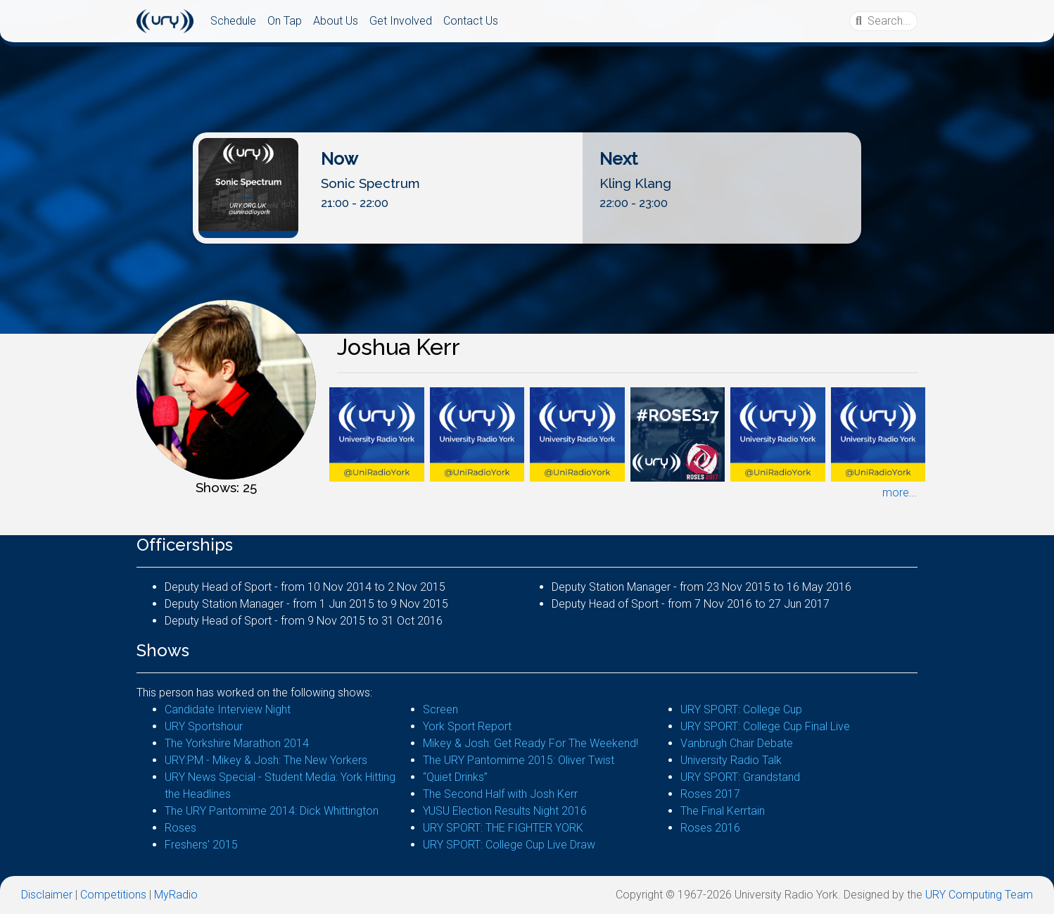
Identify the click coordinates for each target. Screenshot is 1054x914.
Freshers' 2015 (201, 844)
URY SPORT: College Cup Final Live (765, 726)
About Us (335, 20)
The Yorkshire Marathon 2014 (237, 743)
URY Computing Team (979, 894)
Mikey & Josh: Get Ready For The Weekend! (530, 743)
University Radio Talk (731, 760)
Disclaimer (46, 894)
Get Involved (400, 20)
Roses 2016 (710, 827)
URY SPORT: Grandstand (740, 777)
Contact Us (470, 20)
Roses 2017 (710, 794)
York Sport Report (467, 726)
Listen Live (532, 232)
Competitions (113, 894)
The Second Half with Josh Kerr (500, 794)
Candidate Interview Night (228, 709)
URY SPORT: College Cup (741, 709)
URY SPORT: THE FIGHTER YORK (503, 827)
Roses (180, 827)
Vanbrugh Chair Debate (736, 743)
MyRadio (176, 894)
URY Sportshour (204, 726)
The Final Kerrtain (722, 811)
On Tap (284, 20)
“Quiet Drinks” (455, 777)
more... (900, 492)
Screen (440, 709)
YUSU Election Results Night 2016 (505, 811)
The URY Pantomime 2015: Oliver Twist (518, 760)
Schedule (233, 20)
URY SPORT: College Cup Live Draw (509, 844)
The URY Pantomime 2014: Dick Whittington (272, 811)
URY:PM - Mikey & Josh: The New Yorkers (266, 760)
